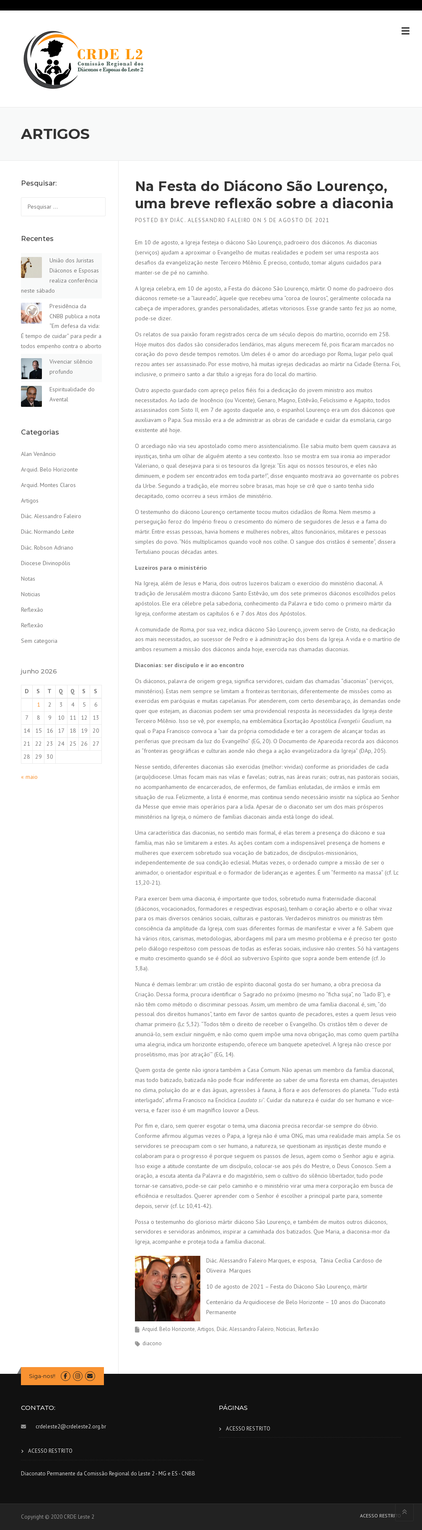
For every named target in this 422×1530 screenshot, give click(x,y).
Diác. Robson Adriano (47, 547)
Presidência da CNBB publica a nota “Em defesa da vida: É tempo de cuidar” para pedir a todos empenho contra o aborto (61, 326)
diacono (152, 1343)
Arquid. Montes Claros (48, 485)
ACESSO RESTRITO (50, 1450)
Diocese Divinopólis (45, 563)
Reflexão (308, 1329)
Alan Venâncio (38, 454)
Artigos (205, 1329)
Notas (28, 578)
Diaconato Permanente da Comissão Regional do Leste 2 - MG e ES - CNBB (108, 1473)
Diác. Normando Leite (47, 531)
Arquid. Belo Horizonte (168, 1329)
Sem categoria (39, 640)
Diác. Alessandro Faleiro (210, 220)
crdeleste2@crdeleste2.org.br (71, 1426)
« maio (29, 777)
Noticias (285, 1329)
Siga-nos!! (42, 1376)
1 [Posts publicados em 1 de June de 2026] (38, 704)
